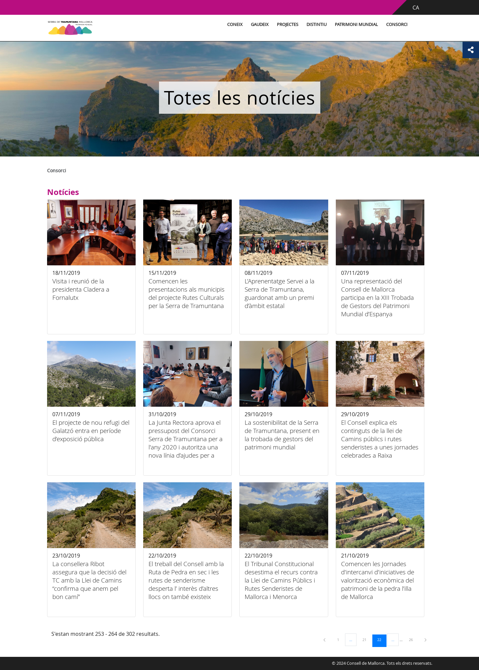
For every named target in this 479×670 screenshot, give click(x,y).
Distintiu (316, 24)
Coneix (235, 24)
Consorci (397, 24)
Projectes (287, 24)
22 (381, 639)
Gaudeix (260, 24)
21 (366, 639)
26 (413, 639)
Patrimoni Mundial (356, 24)
